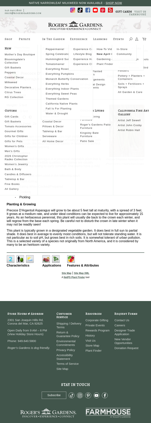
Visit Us (91, 340)
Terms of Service (67, 363)
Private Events (24, 41)
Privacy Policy (65, 350)
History (90, 335)
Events (118, 41)
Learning (100, 41)
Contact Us (121, 320)
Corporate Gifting (97, 320)
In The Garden (53, 41)
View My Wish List (124, 81)
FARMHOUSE (137, 14)
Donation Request (126, 348)
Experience (79, 41)
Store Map (92, 345)
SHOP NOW (114, 3)
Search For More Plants (124, 76)
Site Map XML (81, 273)
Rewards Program (98, 330)
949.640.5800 (13, 10)
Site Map (66, 273)
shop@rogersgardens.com (23, 13)
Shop (8, 41)
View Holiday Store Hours (25, 334)
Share (21, 95)
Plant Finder (94, 350)
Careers (119, 325)
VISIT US (140, 11)
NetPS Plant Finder (133, 164)
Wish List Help (124, 86)
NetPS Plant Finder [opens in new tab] (74, 277)
